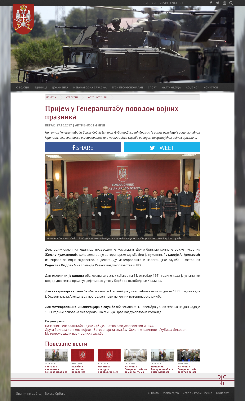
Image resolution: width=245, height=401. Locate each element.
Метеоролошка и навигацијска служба (74, 333)
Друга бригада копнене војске (68, 330)
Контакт (222, 393)
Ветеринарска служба (109, 330)
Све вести (72, 97)
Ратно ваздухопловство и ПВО (130, 326)
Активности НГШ (97, 97)
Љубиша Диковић (172, 330)
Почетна (51, 97)
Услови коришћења (197, 393)
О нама (153, 393)
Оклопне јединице (143, 330)
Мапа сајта (171, 393)
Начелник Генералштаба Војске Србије (74, 326)
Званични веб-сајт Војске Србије (40, 393)
